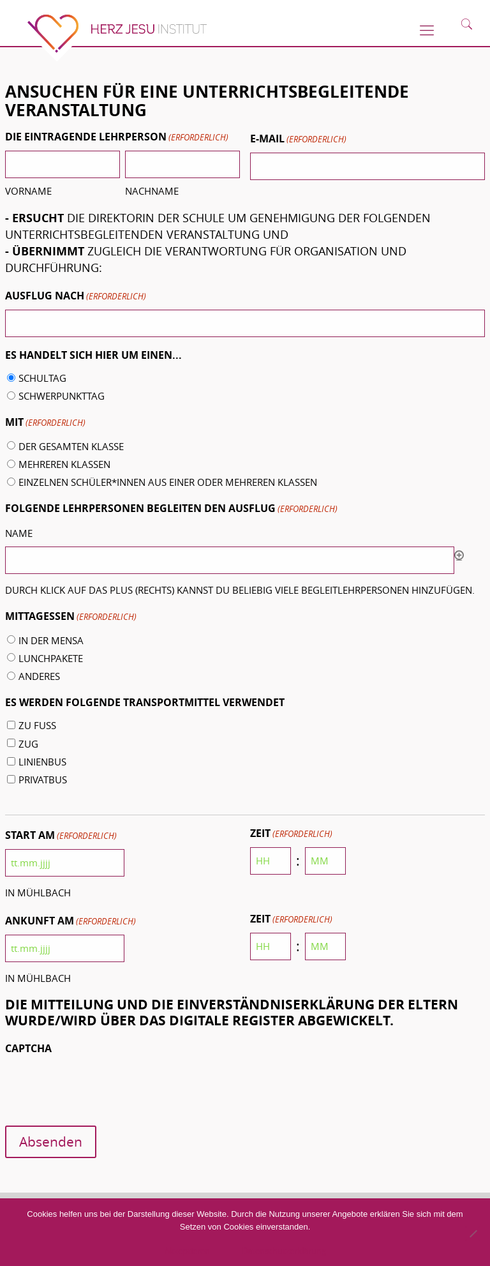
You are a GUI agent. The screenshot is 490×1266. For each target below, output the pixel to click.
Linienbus (42, 761)
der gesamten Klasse (71, 446)
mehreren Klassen (64, 464)
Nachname (152, 191)
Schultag (42, 378)
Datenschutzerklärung (284, 1250)
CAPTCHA (28, 1048)
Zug (28, 743)
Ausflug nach (75, 297)
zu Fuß (37, 725)
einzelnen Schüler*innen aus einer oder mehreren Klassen (168, 482)
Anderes (39, 676)
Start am (61, 836)
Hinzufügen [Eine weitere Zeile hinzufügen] (459, 555)
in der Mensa (51, 640)
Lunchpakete (51, 658)
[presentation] (102, 1087)
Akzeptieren (187, 1250)
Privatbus (43, 779)
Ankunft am (70, 922)
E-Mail (298, 139)
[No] (472, 1233)
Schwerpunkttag (62, 395)
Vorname (28, 191)
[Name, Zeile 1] (230, 560)
